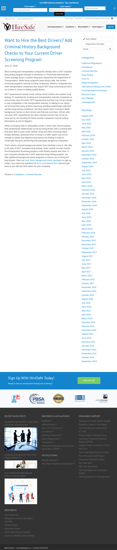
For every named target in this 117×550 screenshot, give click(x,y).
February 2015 (88, 342)
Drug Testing (87, 75)
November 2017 (89, 244)
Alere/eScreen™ (49, 424)
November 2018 (89, 201)
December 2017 (89, 240)
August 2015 (87, 334)
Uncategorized (88, 102)
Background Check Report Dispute (94, 421)
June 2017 (86, 264)
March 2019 (87, 186)
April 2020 (86, 143)
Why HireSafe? (83, 27)
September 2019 (89, 162)
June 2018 (86, 217)
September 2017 (89, 252)
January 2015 (88, 346)
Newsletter (78, 18)
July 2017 (86, 260)
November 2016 (89, 291)
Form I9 (85, 79)
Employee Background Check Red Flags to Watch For (20, 456)
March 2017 (87, 275)
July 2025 (86, 120)
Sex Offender (88, 98)
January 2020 (88, 151)
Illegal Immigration (90, 83)
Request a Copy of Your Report (93, 424)
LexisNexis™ (48, 431)
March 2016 (87, 318)
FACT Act (83, 449)
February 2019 (88, 190)
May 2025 (86, 128)
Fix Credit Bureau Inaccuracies (93, 428)
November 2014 (89, 353)
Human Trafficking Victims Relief (19, 536)
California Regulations (92, 63)
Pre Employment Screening (94, 90)
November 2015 (89, 330)
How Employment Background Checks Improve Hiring (18, 474)
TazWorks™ (47, 421)
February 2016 (88, 322)
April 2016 (86, 314)
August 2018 (87, 209)
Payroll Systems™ (50, 460)
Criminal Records (33, 174)
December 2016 (89, 287)
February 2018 (88, 233)
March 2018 (87, 229)
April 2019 (86, 182)
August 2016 (87, 299)
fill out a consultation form (46, 163)
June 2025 (86, 124)
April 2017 (86, 272)
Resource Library (12, 528)
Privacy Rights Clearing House (93, 435)
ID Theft (82, 431)
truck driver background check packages (43, 160)
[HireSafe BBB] (15, 398)
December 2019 (89, 155)
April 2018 (86, 225)
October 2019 (88, 159)
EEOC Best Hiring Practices (17, 532)
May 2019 (86, 178)
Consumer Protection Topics (91, 459)
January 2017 (88, 283)
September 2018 (89, 205)
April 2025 (86, 131)
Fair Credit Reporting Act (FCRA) (94, 452)
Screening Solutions (55, 27)
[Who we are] (58, 398)
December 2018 (89, 198)
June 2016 (86, 307)
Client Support (97, 27)
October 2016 (88, 295)
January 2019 (88, 194)
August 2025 (87, 116)
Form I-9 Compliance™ (52, 428)
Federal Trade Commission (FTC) (94, 445)
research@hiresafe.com (25, 19)
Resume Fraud (88, 94)
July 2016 (86, 303)
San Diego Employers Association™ (58, 464)
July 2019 (86, 170)
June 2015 (86, 338)
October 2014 (88, 357)
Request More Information (93, 44)
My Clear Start (85, 463)
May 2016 (86, 311)
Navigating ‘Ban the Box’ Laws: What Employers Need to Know (21, 423)
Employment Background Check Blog (97, 18)
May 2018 (86, 221)
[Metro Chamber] (102, 398)
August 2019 (87, 166)
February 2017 (88, 279)
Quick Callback (89, 39)
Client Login (69, 18)
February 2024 (88, 135)
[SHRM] (80, 398)
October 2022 (88, 139)
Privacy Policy (11, 525)
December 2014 (89, 350)
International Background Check (96, 86)
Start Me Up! (89, 380)
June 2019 (86, 174)
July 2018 (86, 213)
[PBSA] (36, 398)
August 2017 (87, 256)
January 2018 (88, 237)
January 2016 (88, 326)
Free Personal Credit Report (91, 456)
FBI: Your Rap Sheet (88, 466)
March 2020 (87, 147)
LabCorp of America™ (52, 435)
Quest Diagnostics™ (51, 439)
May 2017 (86, 268)
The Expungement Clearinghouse (94, 477)
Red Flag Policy (12, 515)
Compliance (70, 27)
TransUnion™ (48, 442)
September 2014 (89, 361)
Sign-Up (111, 27)
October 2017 (88, 248)
